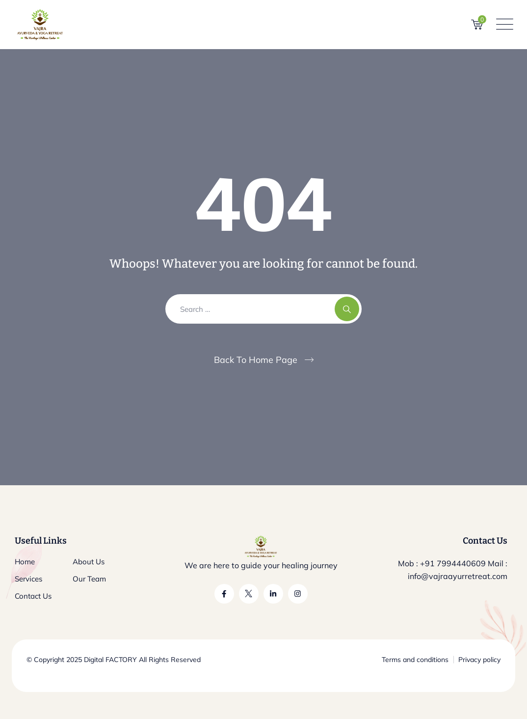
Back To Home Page (255, 359)
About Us (89, 561)
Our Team (89, 578)
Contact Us (33, 596)
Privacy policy (479, 659)
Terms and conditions (415, 659)
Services (28, 578)
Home (25, 561)
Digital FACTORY (110, 659)
